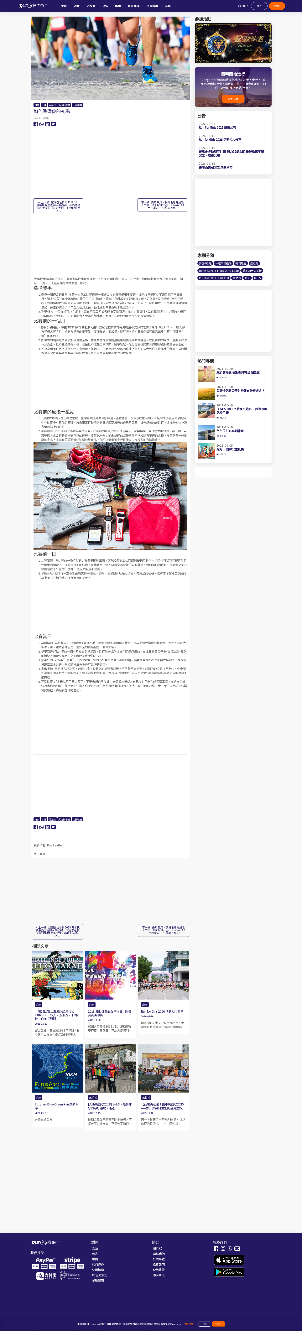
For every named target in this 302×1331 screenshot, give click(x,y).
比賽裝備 (77, 105)
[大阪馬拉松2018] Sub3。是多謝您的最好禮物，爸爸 (110, 1106)
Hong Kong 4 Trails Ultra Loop (219, 271)
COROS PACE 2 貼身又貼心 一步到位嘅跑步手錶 (241, 411)
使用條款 (159, 1269)
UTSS (257, 278)
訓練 (44, 105)
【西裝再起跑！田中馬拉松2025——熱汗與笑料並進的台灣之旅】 (163, 1106)
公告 (95, 1253)
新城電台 (240, 263)
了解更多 (188, 1324)
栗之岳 (237, 278)
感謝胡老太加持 (252, 271)
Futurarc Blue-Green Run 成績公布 (56, 1106)
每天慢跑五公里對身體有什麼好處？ (240, 390)
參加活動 (233, 99)
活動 (95, 1248)
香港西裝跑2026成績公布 (215, 167)
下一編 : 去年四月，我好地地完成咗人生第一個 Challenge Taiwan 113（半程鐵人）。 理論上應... (162, 205)
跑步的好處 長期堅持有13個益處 (238, 372)
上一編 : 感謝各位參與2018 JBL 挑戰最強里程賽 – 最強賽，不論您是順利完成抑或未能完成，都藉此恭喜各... (58, 206)
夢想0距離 (205, 263)
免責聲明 (159, 1264)
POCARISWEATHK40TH (214, 278)
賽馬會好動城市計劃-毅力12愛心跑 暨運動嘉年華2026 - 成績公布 (231, 153)
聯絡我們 (159, 1253)
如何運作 (98, 1264)
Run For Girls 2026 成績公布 (217, 127)
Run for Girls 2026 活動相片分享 (162, 1011)
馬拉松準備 (64, 105)
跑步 (36, 105)
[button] (266, 43)
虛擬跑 (254, 263)
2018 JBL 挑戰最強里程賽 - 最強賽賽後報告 (109, 1013)
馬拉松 (52, 105)
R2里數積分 (99, 1275)
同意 (219, 1324)
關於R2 (158, 1248)
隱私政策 (159, 1275)
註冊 (277, 6)
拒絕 (205, 1324)
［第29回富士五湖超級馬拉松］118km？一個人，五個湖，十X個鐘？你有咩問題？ (57, 1015)
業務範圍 (98, 1280)
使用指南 (98, 1269)
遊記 (247, 278)
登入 (259, 6)
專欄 (95, 1259)
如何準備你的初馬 (52, 111)
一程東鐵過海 (223, 263)
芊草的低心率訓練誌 (229, 431)
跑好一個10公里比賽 (230, 449)
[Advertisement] (110, 167)
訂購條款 (159, 1259)
